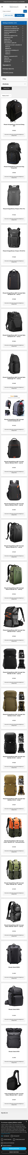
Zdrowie (7, 61)
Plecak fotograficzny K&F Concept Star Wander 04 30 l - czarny (14, 673)
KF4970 (14, 467)
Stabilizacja (8, 41)
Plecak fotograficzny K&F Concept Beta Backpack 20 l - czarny (14, 336)
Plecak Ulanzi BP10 (14, 1009)
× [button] (26, 1121)
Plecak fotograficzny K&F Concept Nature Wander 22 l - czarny (14, 546)
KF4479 (14, 889)
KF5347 (14, 1099)
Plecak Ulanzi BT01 (14, 1051)
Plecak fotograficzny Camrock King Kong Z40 (14, 167)
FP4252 (14, 214)
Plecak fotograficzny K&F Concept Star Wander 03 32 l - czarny (14, 630)
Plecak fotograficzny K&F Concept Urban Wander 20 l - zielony (14, 883)
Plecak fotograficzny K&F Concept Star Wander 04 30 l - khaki (14, 715)
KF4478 (14, 846)
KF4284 (14, 341)
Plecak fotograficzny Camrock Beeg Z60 (14, 125)
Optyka (7, 39)
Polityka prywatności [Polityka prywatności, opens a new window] (5, 1133)
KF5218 (14, 762)
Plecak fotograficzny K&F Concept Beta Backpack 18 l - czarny (14, 293)
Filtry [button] (14, 79)
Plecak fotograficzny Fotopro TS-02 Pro (14, 251)
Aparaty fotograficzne (10, 32)
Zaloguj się (19, 15)
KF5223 (14, 636)
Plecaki (8, 48)
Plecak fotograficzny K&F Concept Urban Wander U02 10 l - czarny (14, 925)
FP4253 (14, 256)
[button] (14, 1146)
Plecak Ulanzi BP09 (14, 967)
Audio (6, 33)
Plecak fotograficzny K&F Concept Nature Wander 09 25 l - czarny (14, 504)
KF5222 (14, 678)
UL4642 (14, 973)
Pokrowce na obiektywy (12, 50)
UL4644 (14, 1015)
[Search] (14, 11)
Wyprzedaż (7, 65)
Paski (7, 46)
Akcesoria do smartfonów (11, 28)
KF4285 (14, 383)
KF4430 (14, 425)
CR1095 (14, 172)
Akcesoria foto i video (10, 26)
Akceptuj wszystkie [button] (14, 1148)
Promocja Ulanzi (8, 68)
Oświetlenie (8, 37)
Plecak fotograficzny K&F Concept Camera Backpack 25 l (14, 420)
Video (6, 58)
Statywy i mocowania (10, 56)
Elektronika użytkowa (10, 35)
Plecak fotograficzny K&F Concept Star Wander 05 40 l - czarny (14, 757)
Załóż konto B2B (9, 15)
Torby (7, 52)
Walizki (7, 53)
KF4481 (14, 551)
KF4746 (14, 931)
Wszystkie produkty (8, 72)
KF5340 (14, 594)
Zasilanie (7, 59)
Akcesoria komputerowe (11, 30)
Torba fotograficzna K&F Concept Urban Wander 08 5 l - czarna (14, 1094)
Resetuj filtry (6, 88)
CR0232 (14, 130)
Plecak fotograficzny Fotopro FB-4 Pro (14, 208)
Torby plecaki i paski (10, 42)
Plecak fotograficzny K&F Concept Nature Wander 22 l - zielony (14, 588)
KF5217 (14, 804)
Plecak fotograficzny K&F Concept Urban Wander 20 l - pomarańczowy (14, 841)
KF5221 (14, 720)
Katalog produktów (10, 23)
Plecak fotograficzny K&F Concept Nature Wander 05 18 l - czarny (14, 462)
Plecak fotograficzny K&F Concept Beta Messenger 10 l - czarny (14, 378)
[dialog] (14, 1137)
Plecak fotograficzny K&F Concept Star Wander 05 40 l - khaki (14, 799)
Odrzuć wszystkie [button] (14, 1152)
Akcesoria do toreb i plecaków (13, 44)
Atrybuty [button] (14, 84)
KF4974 (14, 509)
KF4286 (14, 299)
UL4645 (14, 1057)
